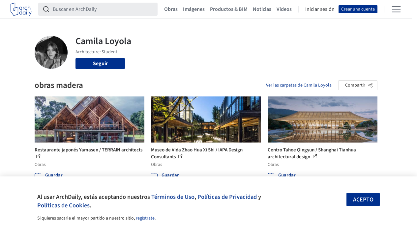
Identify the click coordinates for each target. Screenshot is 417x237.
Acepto (363, 200)
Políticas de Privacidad (227, 197)
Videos (284, 9)
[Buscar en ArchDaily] (103, 9)
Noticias (262, 9)
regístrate (145, 218)
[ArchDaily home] (21, 9)
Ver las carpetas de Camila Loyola (299, 85)
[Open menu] (396, 9)
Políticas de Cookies (63, 205)
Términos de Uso (172, 197)
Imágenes (194, 9)
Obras (171, 9)
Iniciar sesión (320, 9)
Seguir (100, 63)
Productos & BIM (229, 9)
